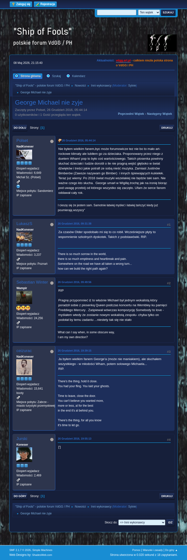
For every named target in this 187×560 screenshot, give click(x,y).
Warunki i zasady (153, 550)
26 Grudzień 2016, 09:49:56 (74, 282)
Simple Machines (42, 550)
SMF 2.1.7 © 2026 (20, 550)
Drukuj (167, 127)
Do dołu (20, 127)
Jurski (21, 438)
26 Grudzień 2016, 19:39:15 (74, 350)
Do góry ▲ (171, 550)
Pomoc (136, 550)
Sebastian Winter (32, 282)
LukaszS (24, 223)
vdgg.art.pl (123, 60)
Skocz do (111, 522)
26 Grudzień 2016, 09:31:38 (74, 223)
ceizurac (24, 350)
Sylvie (132, 85)
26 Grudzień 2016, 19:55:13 (74, 438)
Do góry (20, 496)
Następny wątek (159, 114)
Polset (22, 140)
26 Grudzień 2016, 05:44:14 (78, 140)
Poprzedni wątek (131, 114)
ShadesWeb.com (42, 554)
